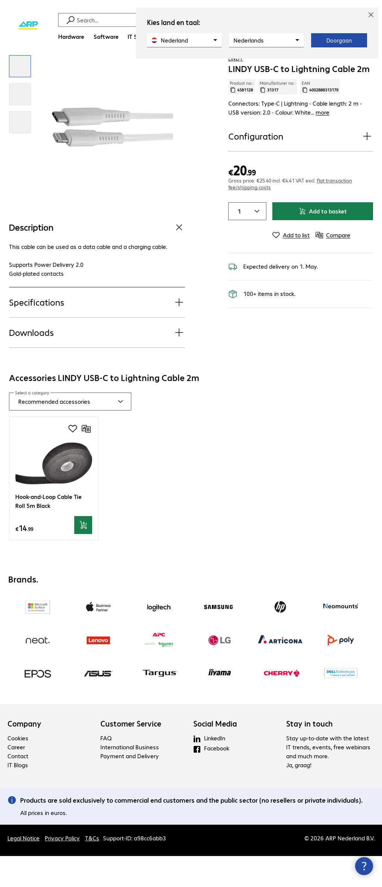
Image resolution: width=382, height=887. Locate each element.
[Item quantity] (238, 242)
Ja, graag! (298, 796)
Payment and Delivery (129, 787)
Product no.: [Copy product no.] (242, 117)
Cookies (17, 769)
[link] (299, 67)
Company (24, 754)
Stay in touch (309, 754)
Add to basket (322, 242)
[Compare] (367, 67)
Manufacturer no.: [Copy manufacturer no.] (278, 117)
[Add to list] (291, 266)
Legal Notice (23, 869)
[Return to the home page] (28, 26)
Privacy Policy (62, 869)
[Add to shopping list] (352, 67)
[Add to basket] (83, 556)
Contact (17, 787)
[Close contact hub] (364, 866)
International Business (129, 778)
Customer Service (130, 754)
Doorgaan (339, 40)
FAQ (106, 769)
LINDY (235, 89)
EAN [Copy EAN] (320, 117)
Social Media (215, 754)
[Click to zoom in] (20, 97)
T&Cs (92, 869)
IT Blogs (17, 796)
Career (16, 778)
